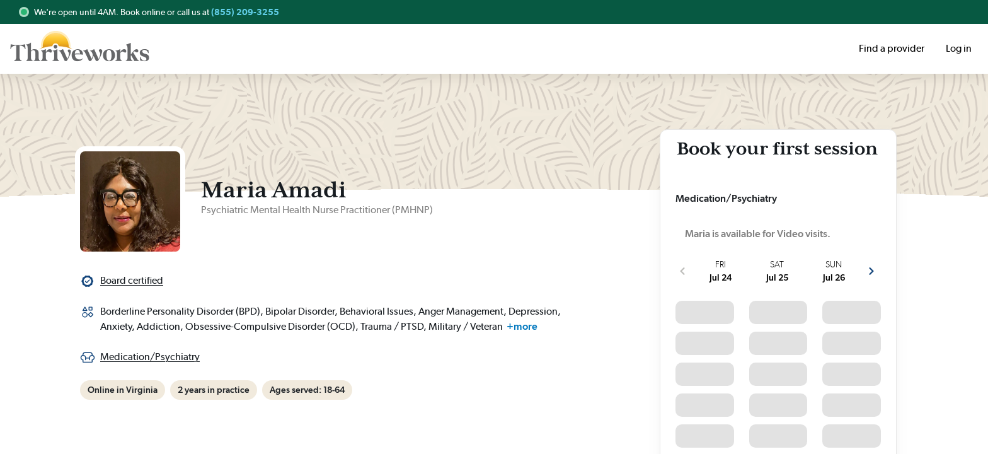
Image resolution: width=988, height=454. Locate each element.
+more (522, 326)
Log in (959, 48)
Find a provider (891, 48)
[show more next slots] (871, 271)
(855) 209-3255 (245, 12)
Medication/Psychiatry (150, 357)
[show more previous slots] (682, 271)
